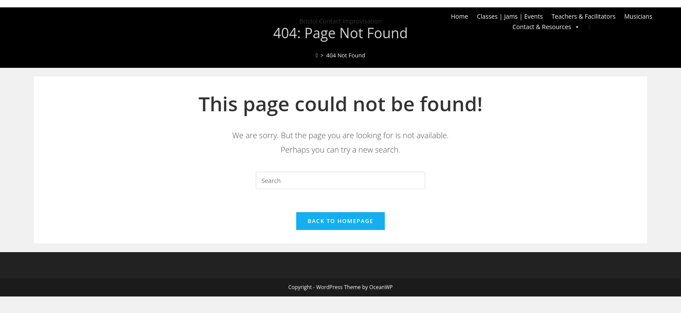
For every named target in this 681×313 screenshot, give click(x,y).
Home (459, 16)
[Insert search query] (340, 180)
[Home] (317, 55)
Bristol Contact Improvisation (340, 21)
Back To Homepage (340, 224)
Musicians (638, 16)
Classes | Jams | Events (510, 16)
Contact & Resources (546, 27)
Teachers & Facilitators (583, 16)
